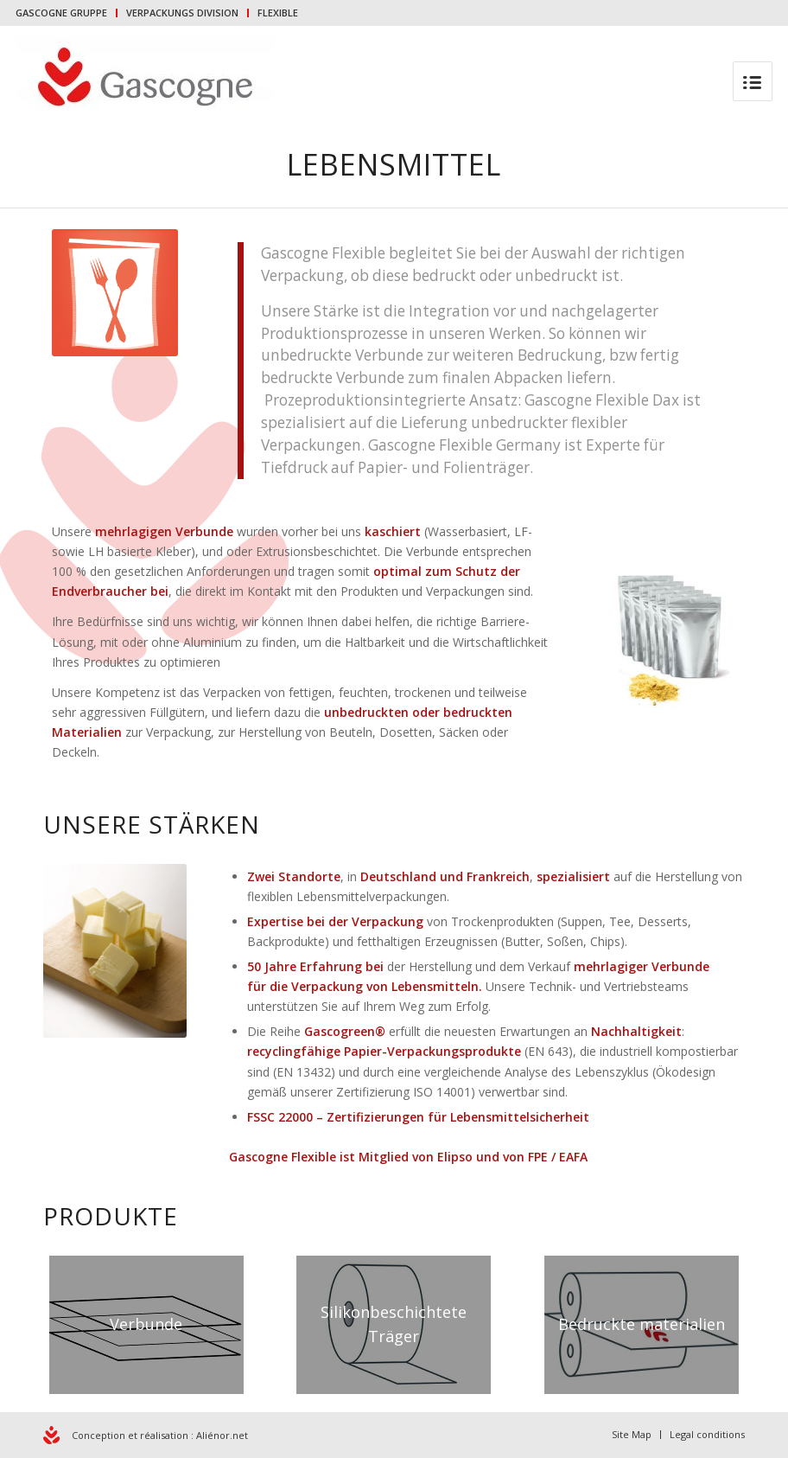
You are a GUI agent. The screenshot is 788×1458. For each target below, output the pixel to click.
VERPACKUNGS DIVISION (182, 12)
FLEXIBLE (277, 12)
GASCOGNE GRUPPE (61, 12)
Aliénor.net (222, 1435)
